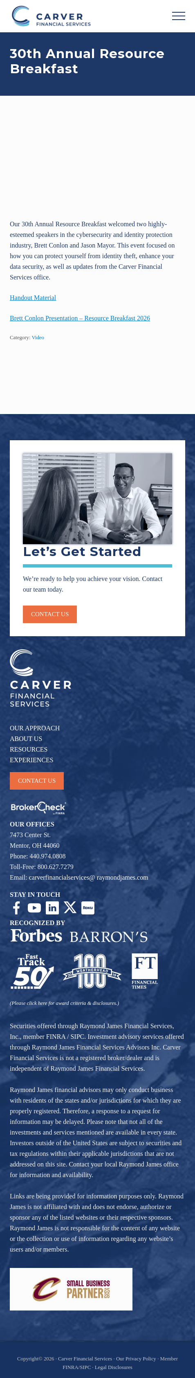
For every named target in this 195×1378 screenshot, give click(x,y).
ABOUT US (26, 738)
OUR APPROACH (35, 728)
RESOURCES (28, 749)
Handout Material (33, 297)
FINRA (55, 1036)
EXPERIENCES (32, 760)
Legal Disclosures (113, 1367)
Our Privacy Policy (136, 1359)
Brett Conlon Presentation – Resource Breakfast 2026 (80, 318)
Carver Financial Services (85, 1359)
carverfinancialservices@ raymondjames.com (88, 877)
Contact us (50, 614)
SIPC (77, 1036)
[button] (179, 16)
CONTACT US (37, 780)
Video (37, 337)
